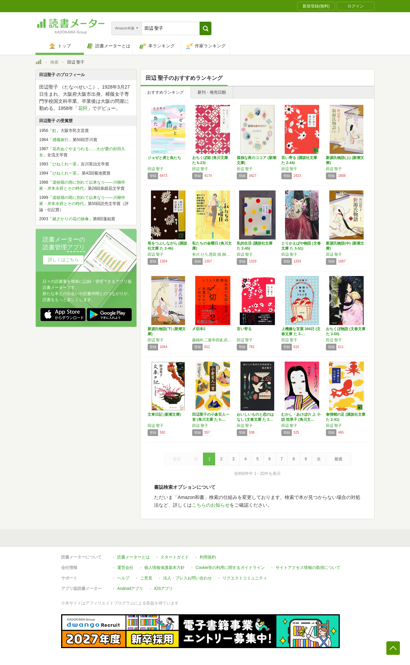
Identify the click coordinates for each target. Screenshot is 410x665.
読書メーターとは (133, 557)
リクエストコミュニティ (245, 578)
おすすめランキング (165, 92)
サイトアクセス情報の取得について (308, 568)
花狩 (82, 108)
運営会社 (125, 568)
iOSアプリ (163, 589)
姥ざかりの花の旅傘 (70, 218)
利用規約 (208, 557)
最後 (338, 459)
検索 (54, 62)
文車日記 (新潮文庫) (164, 414)
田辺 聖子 (155, 169)
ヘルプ (123, 578)
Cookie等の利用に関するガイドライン (230, 568)
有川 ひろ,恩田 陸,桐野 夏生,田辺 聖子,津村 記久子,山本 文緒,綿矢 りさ (212, 254)
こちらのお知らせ (211, 505)
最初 (177, 459)
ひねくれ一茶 (64, 164)
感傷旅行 (60, 139)
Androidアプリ (130, 589)
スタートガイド (174, 557)
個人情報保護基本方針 (164, 568)
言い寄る (244, 329)
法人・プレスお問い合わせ (187, 578)
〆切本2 (198, 329)
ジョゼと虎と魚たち (164, 158)
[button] (205, 28)
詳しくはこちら (63, 259)
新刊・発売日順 (212, 92)
